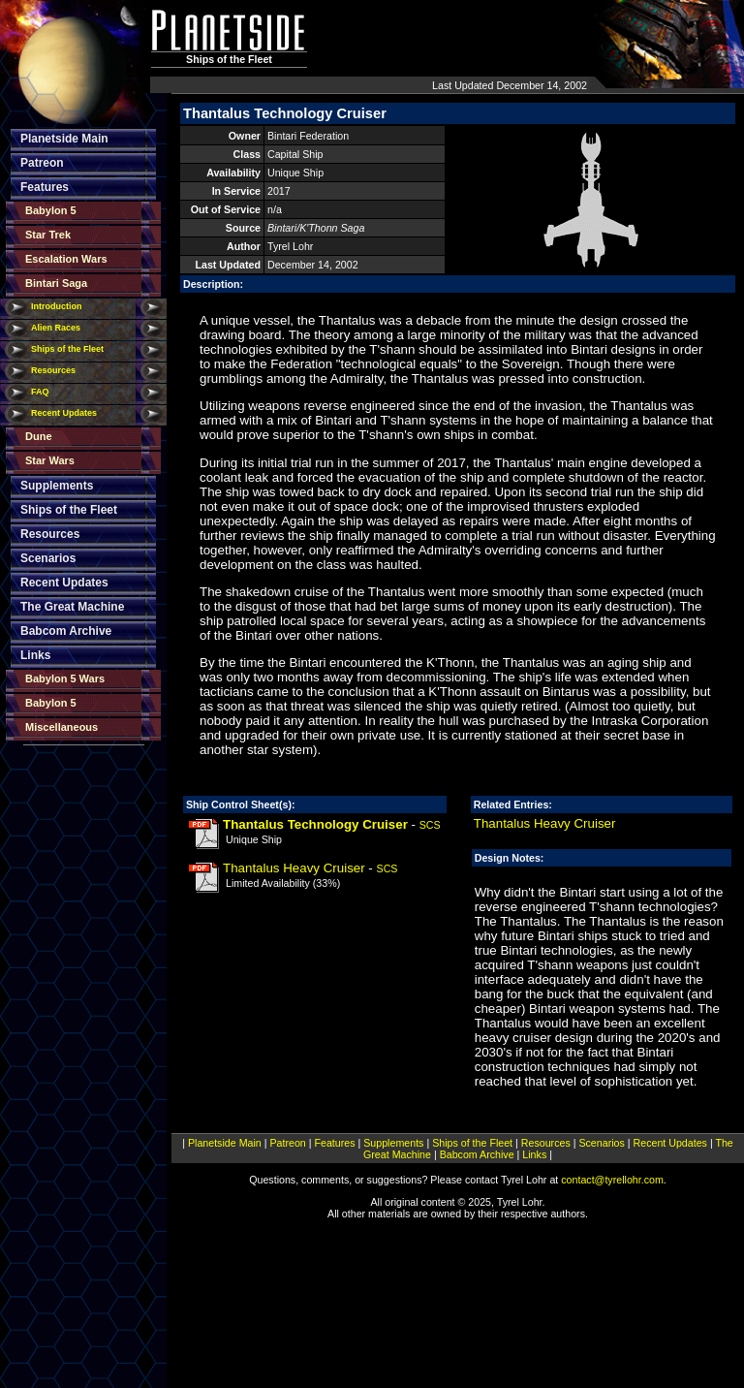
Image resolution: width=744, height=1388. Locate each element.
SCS (430, 825)
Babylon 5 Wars (65, 678)
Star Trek (48, 234)
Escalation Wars (66, 259)
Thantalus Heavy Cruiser (294, 868)
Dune (38, 436)
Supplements (56, 485)
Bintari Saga (56, 283)
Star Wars (50, 460)
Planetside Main (64, 138)
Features (44, 187)
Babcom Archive (65, 631)
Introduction (56, 306)
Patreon (42, 163)
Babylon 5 (51, 210)
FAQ (40, 391)
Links (35, 655)
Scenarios (48, 558)
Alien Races (55, 327)
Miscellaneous (61, 727)
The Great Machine (72, 607)
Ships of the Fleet (67, 349)
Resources (53, 370)
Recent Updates (64, 413)
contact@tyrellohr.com (612, 1179)
